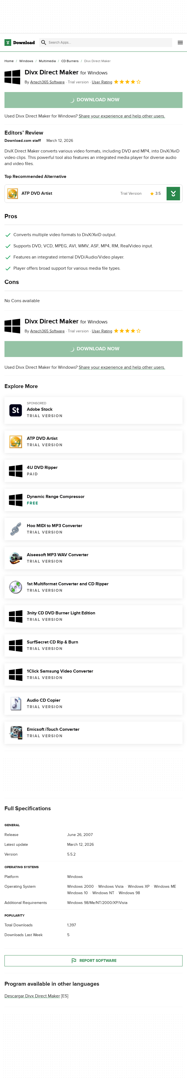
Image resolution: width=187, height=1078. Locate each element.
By (45, 82)
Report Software (93, 960)
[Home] (9, 61)
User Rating (116, 81)
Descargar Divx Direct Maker (32, 996)
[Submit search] (43, 42)
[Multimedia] (47, 61)
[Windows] (26, 61)
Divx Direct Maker (66, 72)
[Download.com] (19, 42)
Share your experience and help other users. (122, 116)
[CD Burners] (70, 61)
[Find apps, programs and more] (105, 42)
